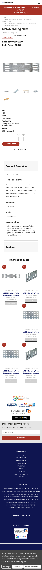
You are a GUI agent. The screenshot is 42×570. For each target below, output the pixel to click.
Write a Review (7, 38)
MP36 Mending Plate (31, 332)
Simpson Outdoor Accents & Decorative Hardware (21, 497)
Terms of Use (21, 466)
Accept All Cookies (32, 566)
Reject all (17, 566)
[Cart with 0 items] (35, 3)
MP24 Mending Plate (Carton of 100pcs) (31, 372)
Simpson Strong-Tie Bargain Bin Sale (21, 508)
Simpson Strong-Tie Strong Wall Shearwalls (21, 502)
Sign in (16, 474)
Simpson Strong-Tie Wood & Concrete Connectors (21, 488)
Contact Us (21, 471)
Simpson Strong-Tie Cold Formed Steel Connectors (21, 499)
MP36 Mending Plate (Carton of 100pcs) (11, 372)
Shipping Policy (21, 460)
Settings (6, 566)
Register (25, 474)
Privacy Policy (21, 463)
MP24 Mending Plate (31, 293)
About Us (21, 455)
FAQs (21, 469)
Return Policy (21, 458)
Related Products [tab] (19, 260)
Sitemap (21, 477)
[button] (21, 536)
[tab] (21, 166)
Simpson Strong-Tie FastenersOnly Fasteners (21, 505)
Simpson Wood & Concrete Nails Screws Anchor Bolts (21, 491)
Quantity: (21, 135)
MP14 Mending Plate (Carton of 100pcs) (11, 294)
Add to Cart (11, 303)
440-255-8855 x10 (21, 525)
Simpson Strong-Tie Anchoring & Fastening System (21, 494)
